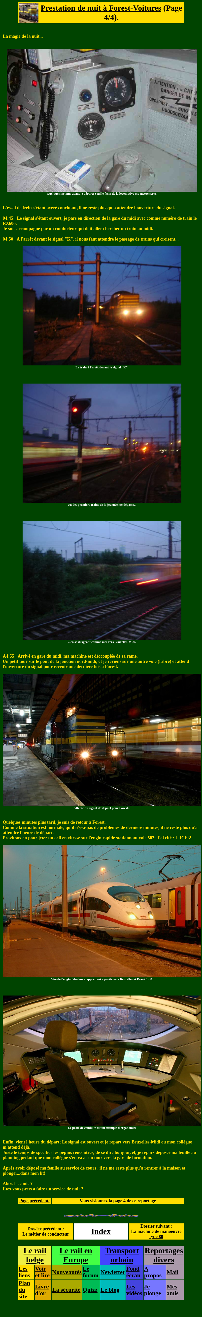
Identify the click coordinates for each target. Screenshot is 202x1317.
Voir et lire (42, 1272)
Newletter (113, 1272)
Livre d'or (42, 1289)
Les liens (24, 1272)
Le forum (91, 1272)
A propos (153, 1272)
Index (101, 1231)
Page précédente (34, 1200)
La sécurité (66, 1289)
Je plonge (152, 1289)
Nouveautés (67, 1272)
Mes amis (172, 1289)
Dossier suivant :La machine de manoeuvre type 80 (156, 1231)
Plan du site (24, 1290)
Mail (172, 1272)
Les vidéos (134, 1289)
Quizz (90, 1289)
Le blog (110, 1289)
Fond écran (133, 1272)
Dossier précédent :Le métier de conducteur (45, 1231)
